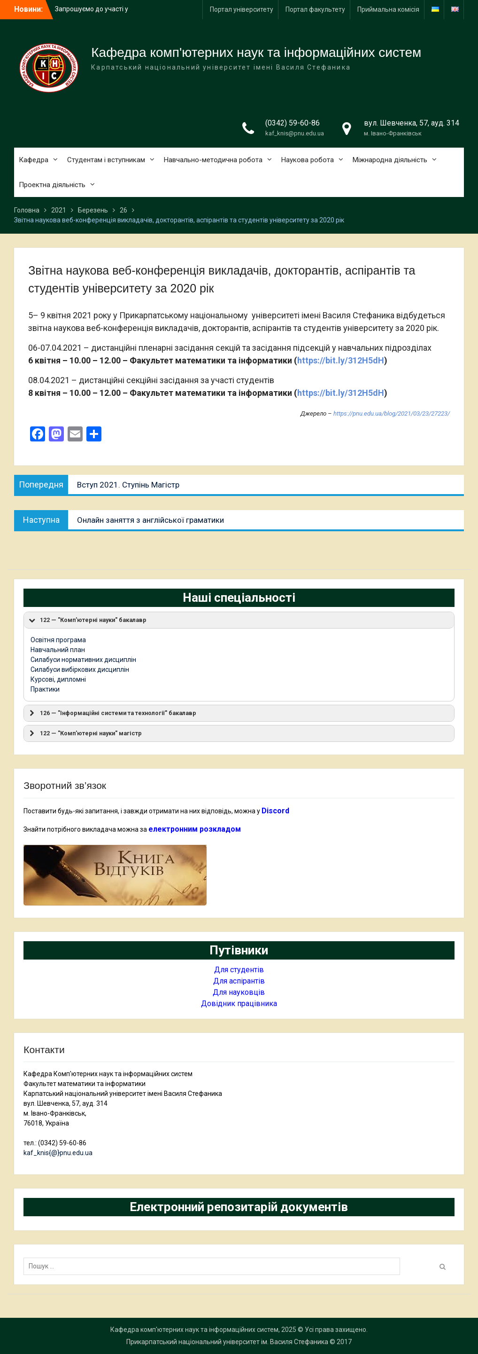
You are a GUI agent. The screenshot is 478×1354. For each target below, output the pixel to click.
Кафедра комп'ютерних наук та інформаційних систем (256, 52)
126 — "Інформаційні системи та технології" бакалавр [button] (111, 713)
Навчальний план (58, 649)
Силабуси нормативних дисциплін (83, 659)
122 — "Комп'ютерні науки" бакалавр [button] (86, 620)
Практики (45, 689)
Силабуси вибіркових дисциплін (80, 669)
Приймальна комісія (388, 9)
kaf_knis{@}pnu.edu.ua (58, 1153)
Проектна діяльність (52, 185)
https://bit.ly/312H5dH (340, 360)
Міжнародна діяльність (390, 160)
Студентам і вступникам (106, 160)
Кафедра (33, 160)
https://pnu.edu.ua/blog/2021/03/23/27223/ (391, 413)
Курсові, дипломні (58, 679)
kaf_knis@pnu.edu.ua (294, 133)
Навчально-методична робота (213, 160)
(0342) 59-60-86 (292, 122)
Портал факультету (315, 9)
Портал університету (241, 9)
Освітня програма (58, 640)
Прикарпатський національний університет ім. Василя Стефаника (227, 1342)
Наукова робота (307, 160)
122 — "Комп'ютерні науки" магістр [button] (84, 733)
